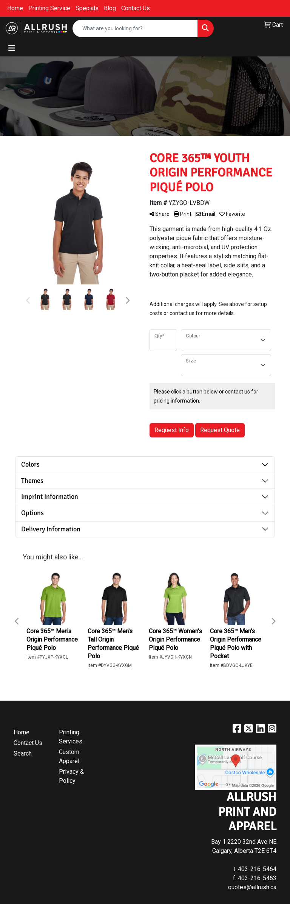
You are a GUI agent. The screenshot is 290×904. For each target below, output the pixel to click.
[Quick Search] (135, 28)
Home (15, 8)
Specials (87, 8)
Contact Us (135, 8)
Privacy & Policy (71, 776)
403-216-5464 (257, 869)
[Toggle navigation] (12, 48)
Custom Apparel (69, 756)
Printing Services (70, 737)
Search (23, 753)
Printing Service (49, 8)
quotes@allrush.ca (252, 887)
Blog (110, 8)
